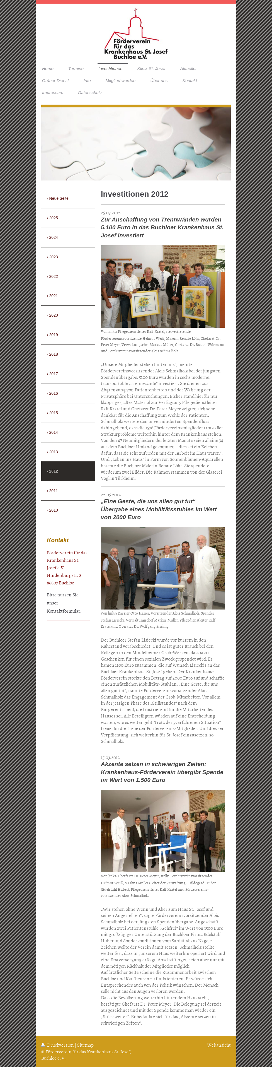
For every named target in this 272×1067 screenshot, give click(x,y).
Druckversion (58, 1044)
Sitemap (85, 1044)
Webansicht (219, 1044)
